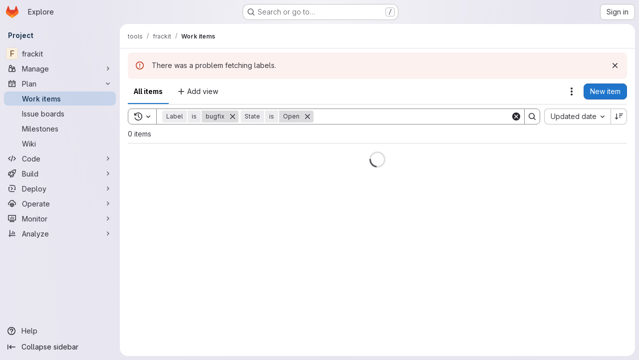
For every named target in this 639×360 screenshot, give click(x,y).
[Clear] (516, 116)
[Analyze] (60, 233)
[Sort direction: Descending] (619, 116)
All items (148, 91)
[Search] (412, 116)
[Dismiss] (615, 66)
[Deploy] (60, 189)
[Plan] (60, 83)
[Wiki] (60, 143)
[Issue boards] (60, 113)
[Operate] (60, 203)
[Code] (60, 159)
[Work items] (60, 99)
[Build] (60, 173)
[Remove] (233, 116)
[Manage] (60, 69)
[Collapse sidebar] (60, 347)
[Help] (60, 331)
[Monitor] (60, 219)
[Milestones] (60, 129)
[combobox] (577, 116)
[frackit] (60, 53)
